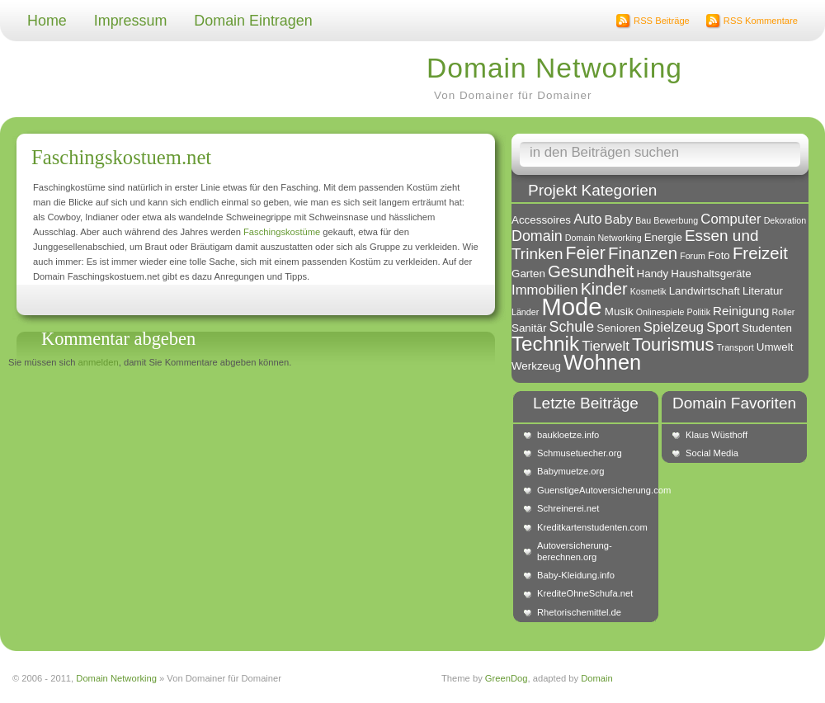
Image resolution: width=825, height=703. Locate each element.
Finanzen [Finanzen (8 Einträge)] (642, 252)
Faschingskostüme (281, 232)
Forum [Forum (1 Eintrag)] (692, 256)
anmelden (98, 362)
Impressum (130, 20)
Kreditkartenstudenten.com (592, 527)
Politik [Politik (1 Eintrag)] (698, 312)
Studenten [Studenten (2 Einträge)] (767, 328)
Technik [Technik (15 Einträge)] (545, 344)
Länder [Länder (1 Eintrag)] (525, 312)
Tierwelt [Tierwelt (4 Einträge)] (605, 346)
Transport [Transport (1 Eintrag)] (734, 347)
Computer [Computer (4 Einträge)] (730, 219)
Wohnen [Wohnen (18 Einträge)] (602, 362)
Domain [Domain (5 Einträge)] (537, 236)
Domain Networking (554, 68)
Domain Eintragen (253, 20)
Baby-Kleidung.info (576, 575)
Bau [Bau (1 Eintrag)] (643, 220)
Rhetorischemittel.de (579, 612)
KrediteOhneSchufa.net (585, 593)
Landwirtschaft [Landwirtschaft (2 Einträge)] (704, 291)
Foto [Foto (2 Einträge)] (719, 255)
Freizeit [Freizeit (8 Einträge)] (760, 252)
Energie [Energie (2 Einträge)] (663, 237)
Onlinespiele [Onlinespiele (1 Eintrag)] (660, 312)
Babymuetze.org (570, 471)
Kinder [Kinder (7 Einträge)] (604, 289)
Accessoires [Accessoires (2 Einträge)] (541, 220)
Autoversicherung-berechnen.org (574, 550)
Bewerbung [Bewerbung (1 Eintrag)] (675, 220)
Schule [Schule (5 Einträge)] (571, 326)
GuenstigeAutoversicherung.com (594, 490)
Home (47, 20)
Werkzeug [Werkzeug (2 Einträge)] (536, 366)
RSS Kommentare (761, 21)
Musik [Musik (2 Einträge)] (619, 311)
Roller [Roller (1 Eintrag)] (783, 312)
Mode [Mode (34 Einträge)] (571, 306)
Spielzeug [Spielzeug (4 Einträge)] (674, 327)
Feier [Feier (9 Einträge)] (586, 252)
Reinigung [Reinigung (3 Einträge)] (741, 311)
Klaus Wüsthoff (716, 435)
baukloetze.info (568, 435)
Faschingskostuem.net (121, 157)
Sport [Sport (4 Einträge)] (722, 327)
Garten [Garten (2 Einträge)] (528, 273)
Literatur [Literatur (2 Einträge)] (762, 291)
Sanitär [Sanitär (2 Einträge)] (529, 328)
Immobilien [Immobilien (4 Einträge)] (545, 290)
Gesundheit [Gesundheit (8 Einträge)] (591, 271)
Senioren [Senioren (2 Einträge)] (618, 328)
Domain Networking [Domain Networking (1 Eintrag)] (603, 238)
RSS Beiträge (662, 21)
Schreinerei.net (568, 508)
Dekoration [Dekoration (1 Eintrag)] (785, 220)
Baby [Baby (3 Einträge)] (619, 219)
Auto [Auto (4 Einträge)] (587, 219)
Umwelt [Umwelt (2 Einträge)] (775, 347)
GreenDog (506, 678)
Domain (597, 678)
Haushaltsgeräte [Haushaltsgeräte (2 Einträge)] (711, 273)
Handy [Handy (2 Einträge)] (653, 273)
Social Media (712, 453)
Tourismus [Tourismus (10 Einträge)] (673, 344)
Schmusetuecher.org (579, 453)
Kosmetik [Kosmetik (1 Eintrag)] (648, 291)
